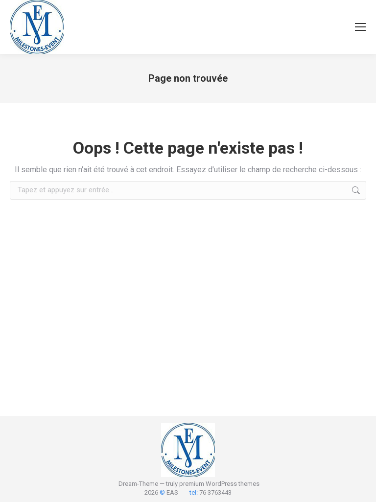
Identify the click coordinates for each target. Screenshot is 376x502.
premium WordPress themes (219, 483)
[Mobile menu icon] (360, 27)
